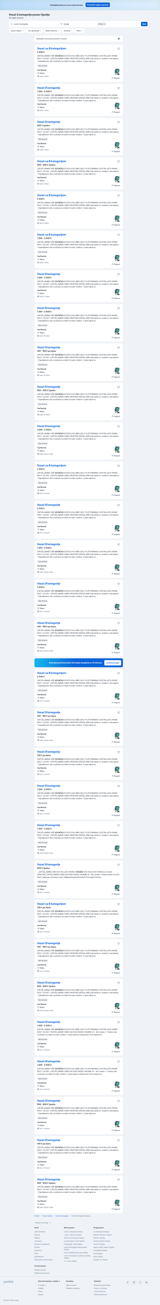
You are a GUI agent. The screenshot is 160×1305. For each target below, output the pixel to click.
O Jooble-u (42, 1285)
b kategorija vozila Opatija (73, 1244)
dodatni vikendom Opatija (102, 1235)
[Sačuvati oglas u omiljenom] (118, 48)
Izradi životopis (112, 663)
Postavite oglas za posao (97, 5)
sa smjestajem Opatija (101, 1232)
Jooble (16, 1300)
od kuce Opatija (99, 1244)
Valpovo (37, 1238)
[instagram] (134, 1282)
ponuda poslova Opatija (101, 1241)
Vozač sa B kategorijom (51, 48)
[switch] (119, 39)
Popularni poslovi (40, 1270)
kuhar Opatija (98, 1257)
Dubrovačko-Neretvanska (43, 1260)
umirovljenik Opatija (100, 1250)
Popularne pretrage (43, 1223)
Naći (144, 24)
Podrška (41, 1288)
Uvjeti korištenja (99, 1291)
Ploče (36, 1253)
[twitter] (140, 1282)
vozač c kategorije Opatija (73, 1232)
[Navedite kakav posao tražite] (33, 24)
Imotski (36, 1247)
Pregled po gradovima (41, 1273)
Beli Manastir (39, 1257)
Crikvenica (38, 1241)
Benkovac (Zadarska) (41, 1244)
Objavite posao (71, 1285)
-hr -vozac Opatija (70, 1261)
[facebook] (128, 1282)
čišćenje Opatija (99, 1238)
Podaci (40, 1291)
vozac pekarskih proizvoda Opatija (76, 1253)
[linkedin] (146, 1282)
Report (115, 78)
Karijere (40, 1294)
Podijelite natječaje (73, 1288)
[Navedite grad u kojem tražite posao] (83, 24)
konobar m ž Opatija (100, 1260)
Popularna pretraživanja (102, 1285)
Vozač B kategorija (48, 751)
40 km (102, 24)
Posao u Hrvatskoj (100, 1288)
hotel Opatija (98, 1253)
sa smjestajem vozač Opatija (74, 1241)
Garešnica (38, 1250)
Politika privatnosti (100, 1294)
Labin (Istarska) (39, 1232)
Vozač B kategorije (48, 87)
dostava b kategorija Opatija (74, 1238)
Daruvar (37, 1235)
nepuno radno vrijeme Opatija (103, 1247)
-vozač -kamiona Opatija (72, 1235)
